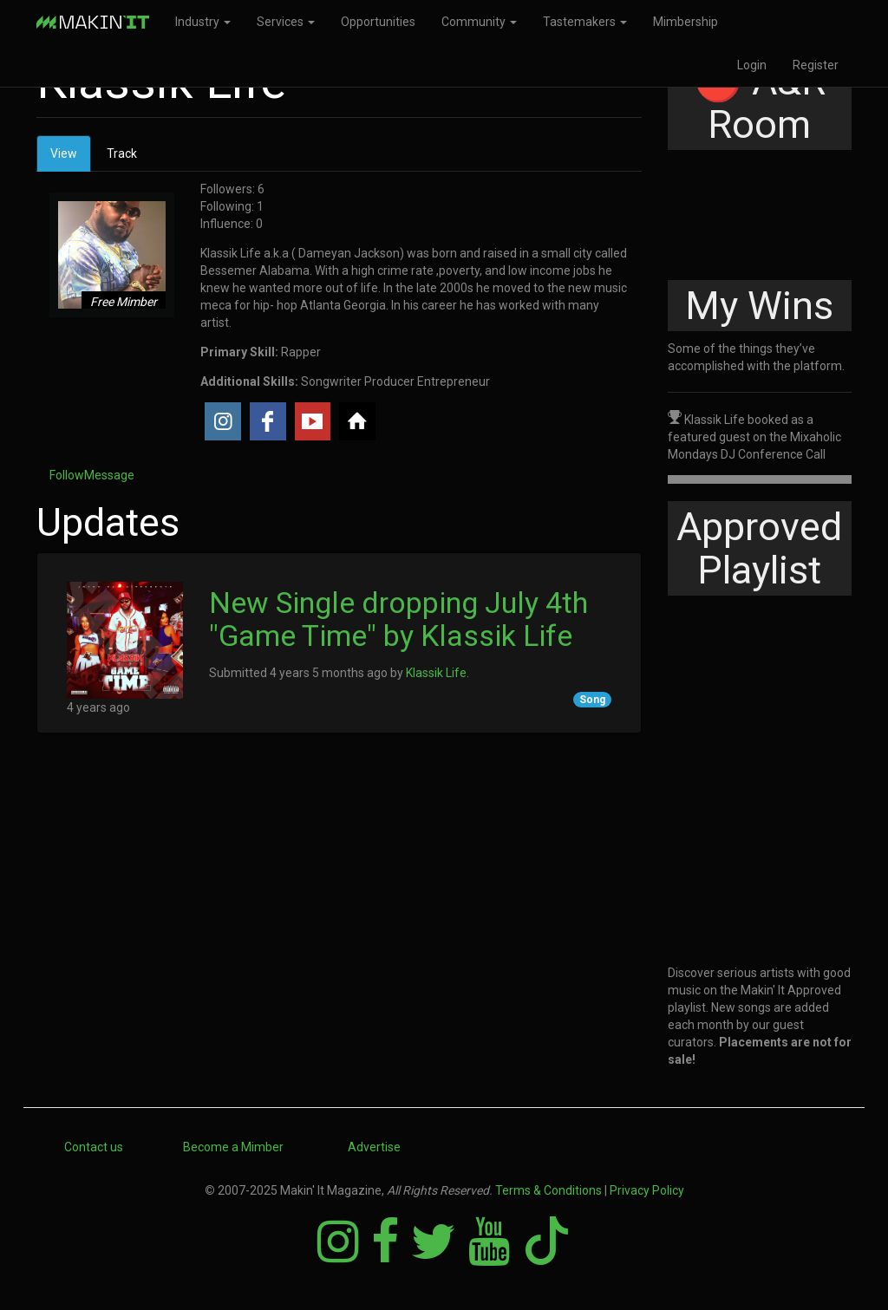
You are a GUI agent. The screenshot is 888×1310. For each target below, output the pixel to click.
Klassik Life (436, 673)
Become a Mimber (233, 1147)
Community (479, 22)
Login (752, 65)
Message (109, 475)
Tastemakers (585, 22)
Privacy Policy (647, 1190)
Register (816, 65)
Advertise (374, 1147)
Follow (66, 475)
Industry (203, 22)
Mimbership (685, 22)
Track (122, 153)
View (70, 158)
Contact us (93, 1147)
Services (286, 22)
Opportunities (378, 22)
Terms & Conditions (548, 1190)
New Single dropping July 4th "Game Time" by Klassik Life (398, 618)
